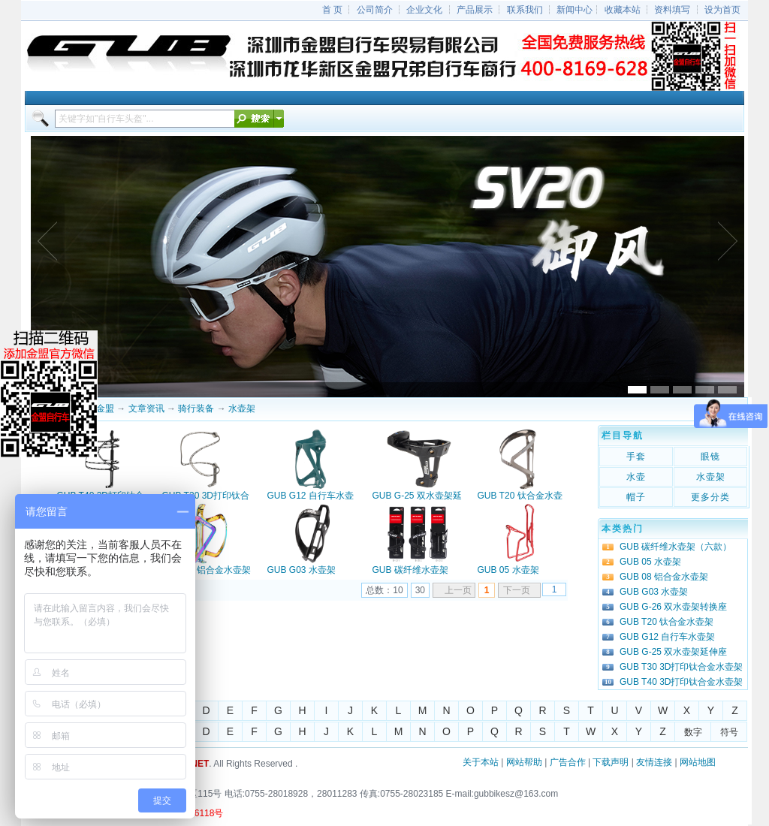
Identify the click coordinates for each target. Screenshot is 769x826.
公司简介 (375, 10)
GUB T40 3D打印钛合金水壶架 (681, 682)
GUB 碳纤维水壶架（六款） (675, 546)
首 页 (332, 10)
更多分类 (710, 497)
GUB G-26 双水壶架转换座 (673, 606)
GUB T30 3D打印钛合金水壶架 (681, 667)
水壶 (636, 477)
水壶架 (241, 408)
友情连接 (654, 762)
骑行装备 (196, 408)
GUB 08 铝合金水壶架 (206, 570)
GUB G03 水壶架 (301, 570)
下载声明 (611, 762)
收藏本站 (623, 10)
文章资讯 (146, 408)
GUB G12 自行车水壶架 (667, 637)
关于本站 (481, 762)
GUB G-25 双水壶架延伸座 (673, 652)
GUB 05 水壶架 (508, 570)
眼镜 (710, 456)
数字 (693, 732)
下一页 (516, 590)
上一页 (458, 590)
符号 (729, 732)
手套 (636, 456)
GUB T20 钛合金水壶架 (666, 621)
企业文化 (424, 10)
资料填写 (672, 10)
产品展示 (475, 10)
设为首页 (722, 10)
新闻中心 (574, 10)
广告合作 (568, 762)
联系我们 (525, 10)
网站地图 (698, 762)
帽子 (636, 497)
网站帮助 (524, 762)
